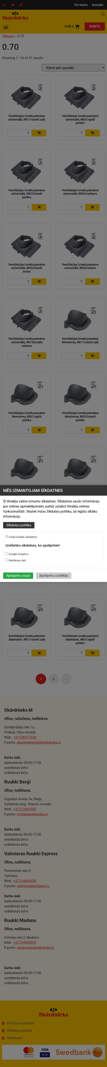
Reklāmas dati (15, 560)
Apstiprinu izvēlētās (53, 575)
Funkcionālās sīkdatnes (21, 537)
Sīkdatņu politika (18, 525)
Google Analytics (17, 553)
